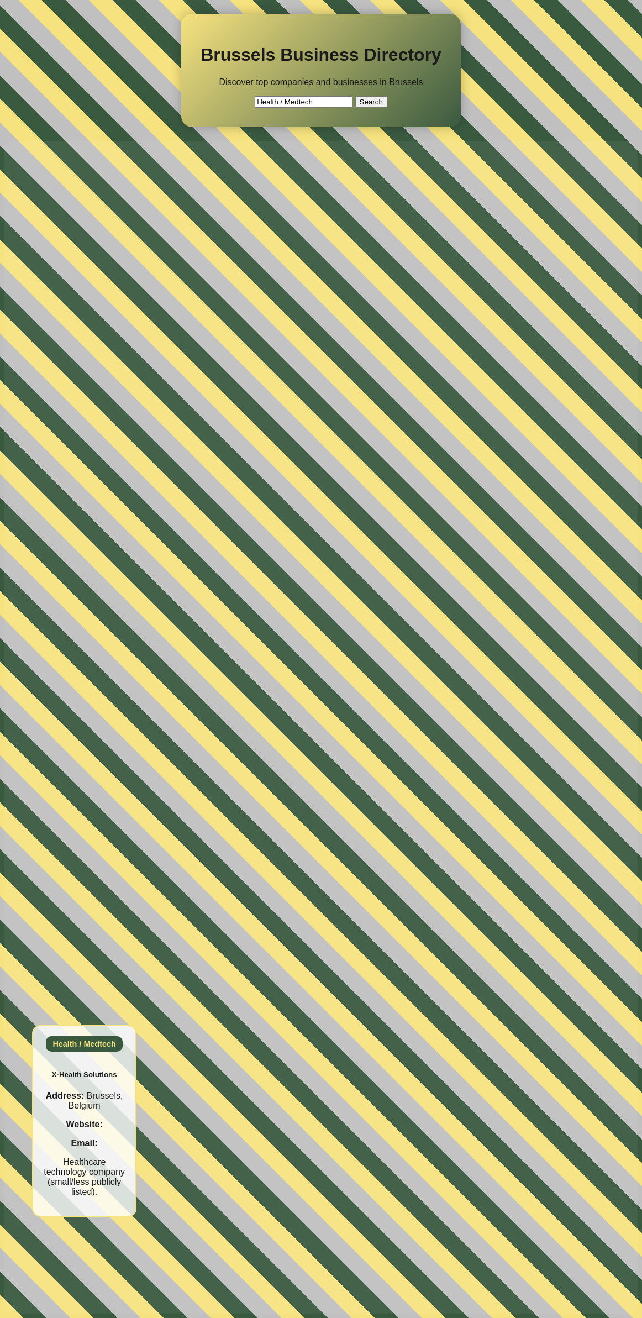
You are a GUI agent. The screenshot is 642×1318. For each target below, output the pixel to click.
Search (371, 102)
